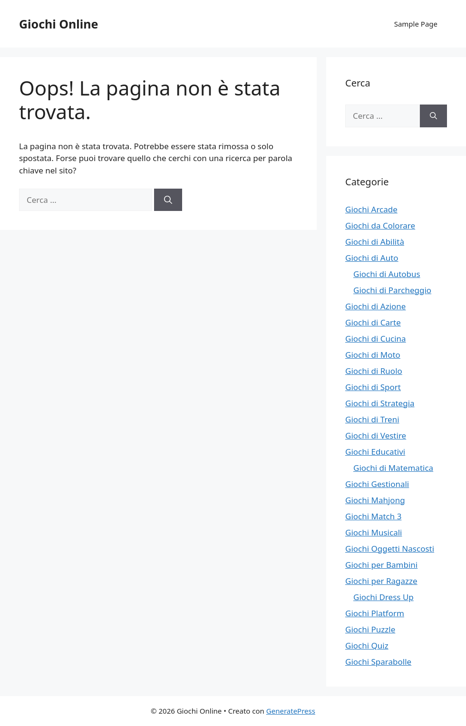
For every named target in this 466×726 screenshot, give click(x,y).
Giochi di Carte (373, 322)
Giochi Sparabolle (378, 661)
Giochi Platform (374, 613)
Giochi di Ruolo (373, 370)
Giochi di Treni (372, 419)
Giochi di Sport (373, 387)
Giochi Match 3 (373, 516)
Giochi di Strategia (380, 403)
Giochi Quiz (366, 645)
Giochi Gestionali (377, 483)
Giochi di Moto (372, 354)
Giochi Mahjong (375, 500)
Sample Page (415, 24)
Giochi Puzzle (370, 629)
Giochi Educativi (375, 451)
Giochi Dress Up (383, 597)
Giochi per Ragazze (381, 580)
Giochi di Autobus (386, 273)
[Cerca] (168, 200)
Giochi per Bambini (381, 564)
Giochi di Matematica (393, 467)
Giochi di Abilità (374, 241)
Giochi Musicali (373, 532)
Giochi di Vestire (375, 435)
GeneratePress (290, 711)
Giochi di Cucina (375, 338)
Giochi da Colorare (380, 225)
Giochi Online (58, 24)
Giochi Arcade (371, 209)
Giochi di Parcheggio (392, 290)
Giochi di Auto (371, 257)
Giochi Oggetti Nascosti (389, 548)
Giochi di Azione (375, 306)
